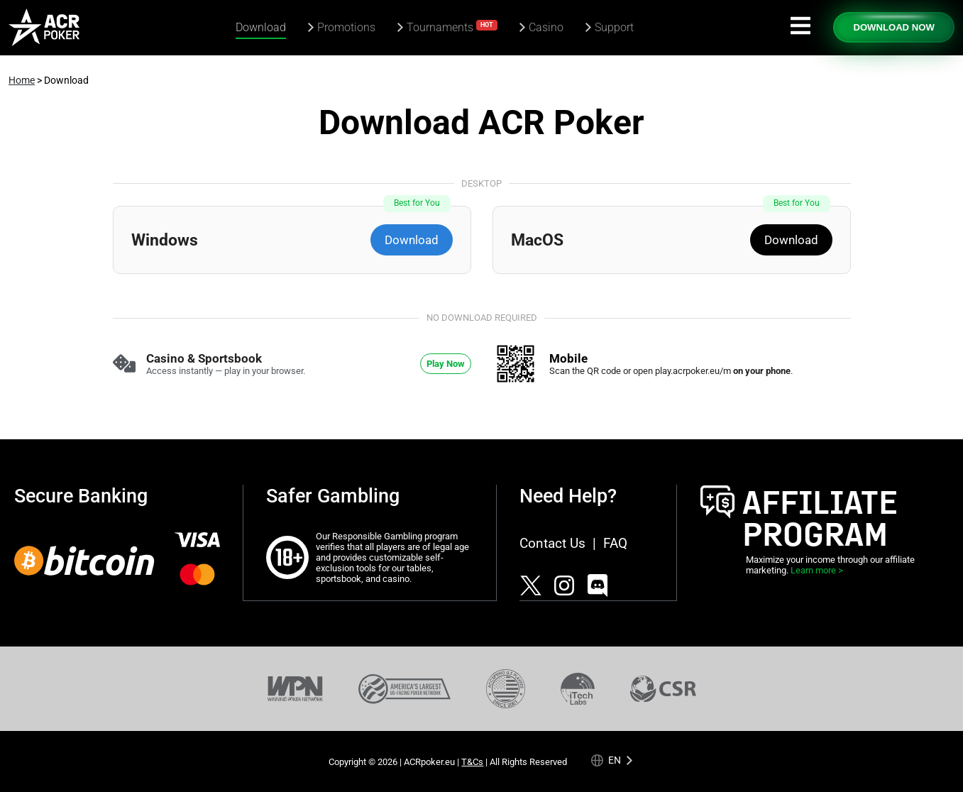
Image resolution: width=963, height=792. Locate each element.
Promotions (346, 27)
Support (614, 27)
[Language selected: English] (612, 760)
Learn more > (817, 570)
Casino (546, 27)
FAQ (615, 543)
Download (261, 27)
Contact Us (552, 543)
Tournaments (452, 26)
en (614, 760)
